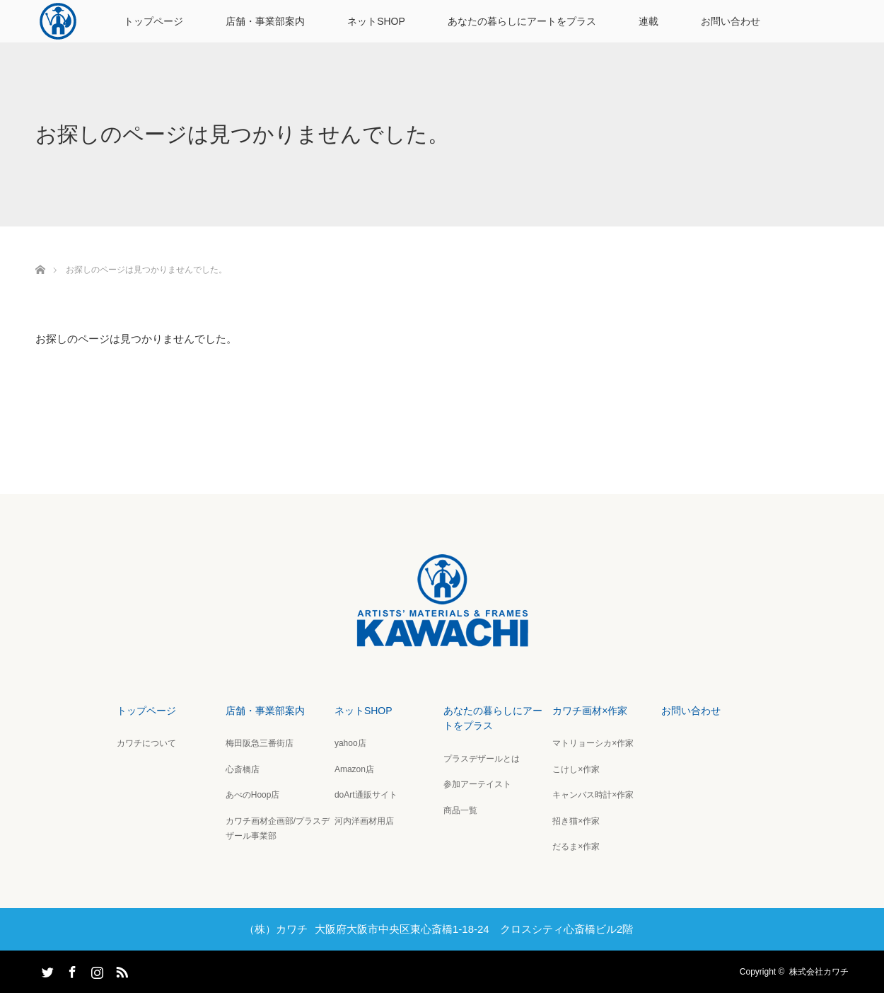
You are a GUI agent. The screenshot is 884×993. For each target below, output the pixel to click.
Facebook (70, 969)
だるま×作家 (576, 846)
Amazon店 (354, 769)
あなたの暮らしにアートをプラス (522, 21)
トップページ (153, 21)
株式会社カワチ (819, 972)
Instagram (95, 969)
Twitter (46, 969)
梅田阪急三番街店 (259, 743)
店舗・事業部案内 (265, 21)
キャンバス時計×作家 (593, 795)
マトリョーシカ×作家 (593, 743)
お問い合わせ (730, 21)
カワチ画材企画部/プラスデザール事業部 (278, 829)
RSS (120, 969)
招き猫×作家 (576, 821)
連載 (648, 21)
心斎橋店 (243, 769)
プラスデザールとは (481, 759)
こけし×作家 (576, 769)
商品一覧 (460, 810)
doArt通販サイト (366, 795)
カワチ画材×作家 (589, 710)
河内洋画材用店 (364, 821)
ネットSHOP (376, 21)
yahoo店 (350, 743)
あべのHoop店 (253, 795)
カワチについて (146, 743)
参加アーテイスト (477, 784)
